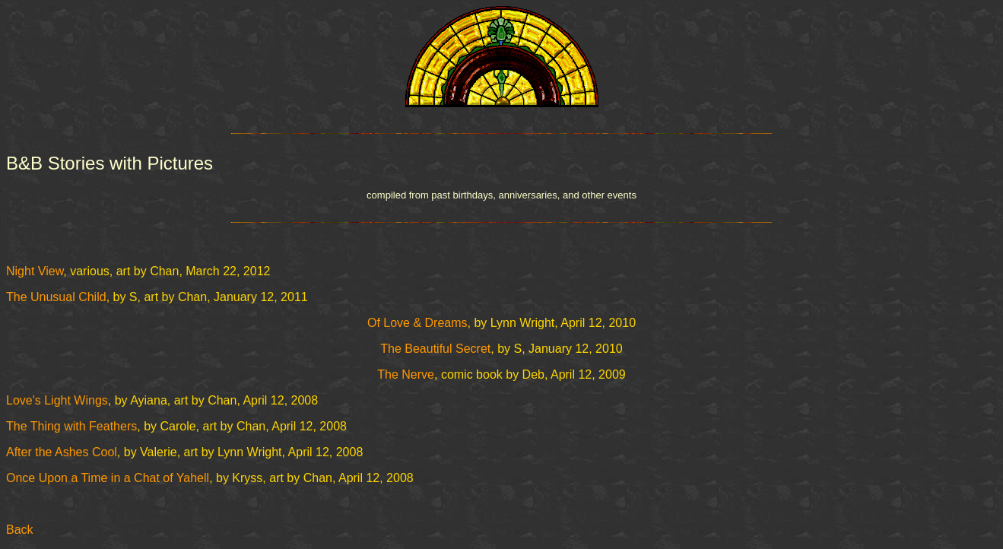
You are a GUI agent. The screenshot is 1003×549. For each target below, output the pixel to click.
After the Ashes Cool (61, 452)
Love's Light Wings (57, 400)
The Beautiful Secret (435, 348)
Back (19, 529)
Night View (34, 271)
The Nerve (405, 374)
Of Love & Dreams (417, 322)
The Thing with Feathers (71, 426)
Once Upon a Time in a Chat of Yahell (107, 477)
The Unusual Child (56, 296)
